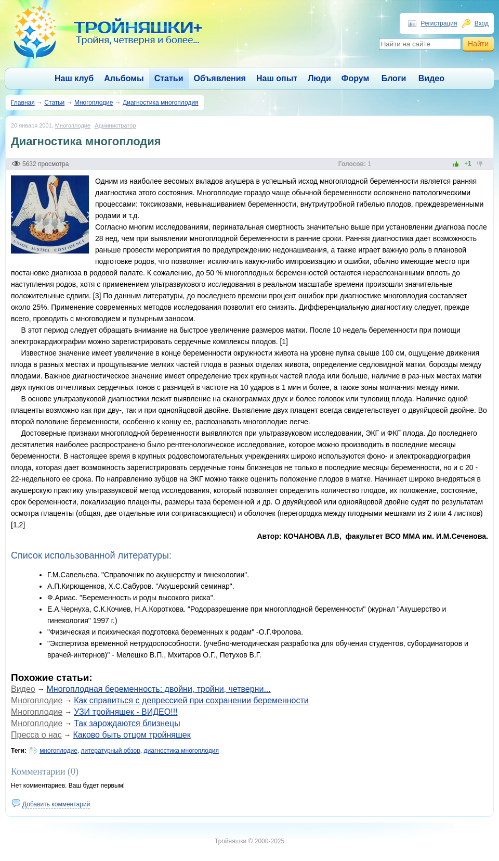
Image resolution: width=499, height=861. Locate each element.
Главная (23, 102)
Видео (431, 78)
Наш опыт (276, 78)
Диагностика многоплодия (161, 102)
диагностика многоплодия (181, 750)
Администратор (115, 125)
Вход (482, 23)
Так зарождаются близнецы (127, 723)
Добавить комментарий (56, 804)
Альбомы (124, 78)
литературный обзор (110, 750)
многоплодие (58, 750)
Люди (319, 78)
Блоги (394, 78)
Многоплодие (93, 102)
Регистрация (439, 23)
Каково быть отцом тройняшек (132, 734)
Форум (356, 78)
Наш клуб (74, 78)
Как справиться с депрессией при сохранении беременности (191, 700)
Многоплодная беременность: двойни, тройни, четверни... (159, 689)
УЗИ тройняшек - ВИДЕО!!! (125, 711)
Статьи (168, 78)
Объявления (220, 78)
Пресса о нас (36, 734)
